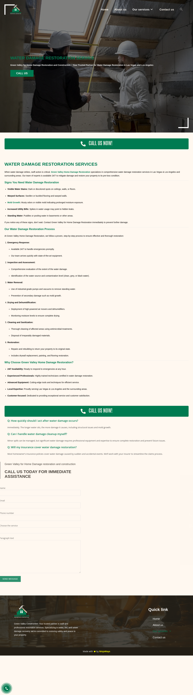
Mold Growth (14, 202)
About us (158, 625)
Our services (163, 631)
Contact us (159, 637)
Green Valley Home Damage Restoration (70, 172)
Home (156, 618)
